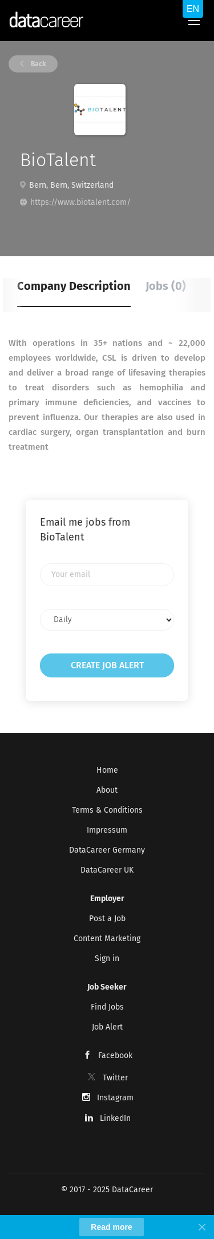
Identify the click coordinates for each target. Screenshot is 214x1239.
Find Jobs (107, 1007)
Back (37, 64)
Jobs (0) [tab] (166, 286)
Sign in (107, 958)
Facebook (115, 1055)
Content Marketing (107, 938)
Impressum (107, 830)
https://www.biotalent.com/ (80, 202)
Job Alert (107, 1027)
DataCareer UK (107, 870)
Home (107, 770)
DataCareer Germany (107, 850)
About (107, 790)
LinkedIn (115, 1118)
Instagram (115, 1098)
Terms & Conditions (107, 810)
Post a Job (107, 918)
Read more (111, 1227)
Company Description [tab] (74, 286)
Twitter (115, 1078)
